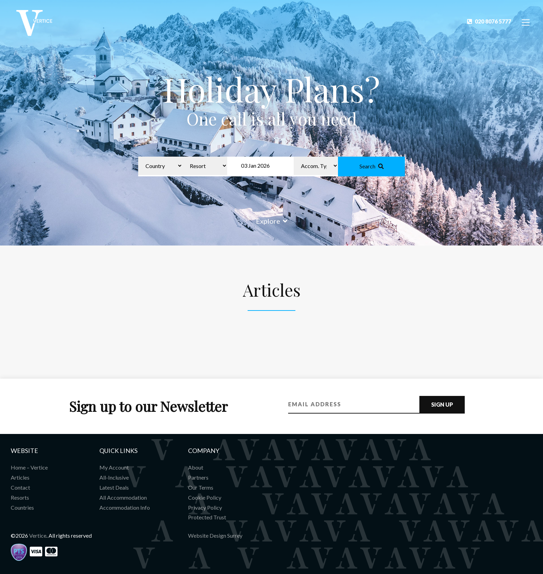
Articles (20, 477)
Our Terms (200, 487)
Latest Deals (114, 487)
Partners (198, 477)
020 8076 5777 (489, 21)
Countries (22, 507)
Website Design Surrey (215, 535)
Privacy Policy (205, 507)
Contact (20, 487)
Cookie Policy (204, 497)
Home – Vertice (29, 467)
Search (371, 166)
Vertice (37, 535)
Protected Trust (207, 517)
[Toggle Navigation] (526, 22)
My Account (114, 467)
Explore (271, 221)
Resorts (20, 497)
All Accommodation (123, 497)
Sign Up (442, 404)
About (195, 467)
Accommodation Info (124, 507)
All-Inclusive (114, 477)
